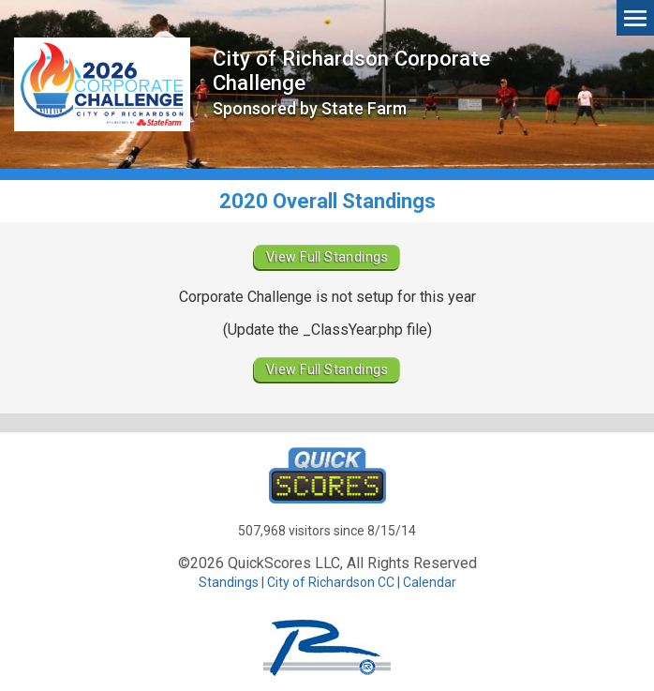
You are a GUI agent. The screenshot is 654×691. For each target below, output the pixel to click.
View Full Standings (327, 256)
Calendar (429, 582)
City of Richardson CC (330, 582)
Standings (229, 582)
